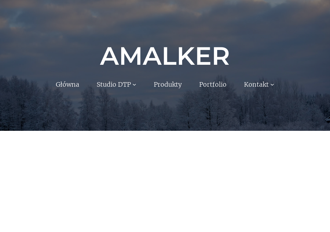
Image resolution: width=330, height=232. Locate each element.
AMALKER (165, 56)
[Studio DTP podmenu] (134, 84)
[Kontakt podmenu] (272, 84)
